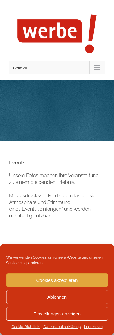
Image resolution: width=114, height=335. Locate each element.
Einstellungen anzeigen (57, 313)
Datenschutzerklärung (62, 327)
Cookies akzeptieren (57, 280)
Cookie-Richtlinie (26, 327)
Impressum (93, 327)
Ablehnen (57, 297)
